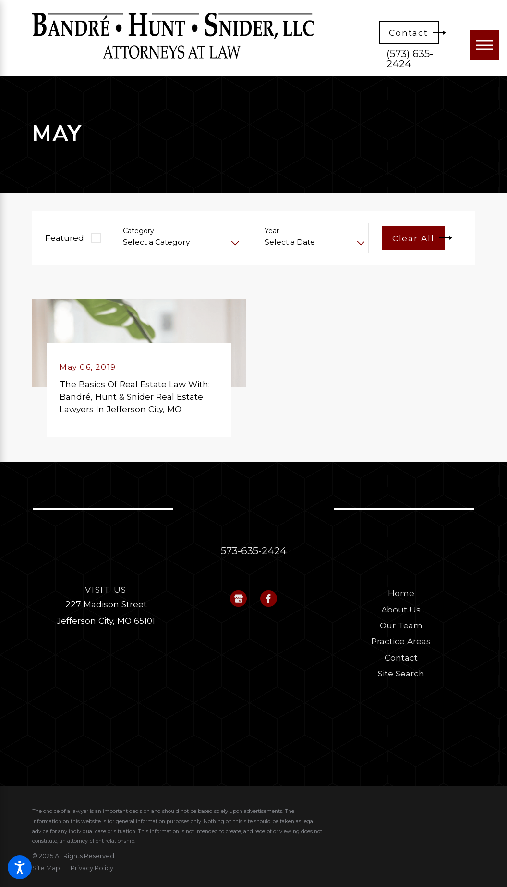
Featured (64, 238)
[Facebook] (268, 598)
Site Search (401, 673)
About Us (401, 609)
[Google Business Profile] (238, 598)
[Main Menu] (484, 45)
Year (272, 231)
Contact (401, 657)
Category (138, 231)
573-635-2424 (254, 551)
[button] (20, 867)
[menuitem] (401, 593)
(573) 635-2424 (409, 59)
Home (401, 593)
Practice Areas (401, 641)
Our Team (401, 625)
